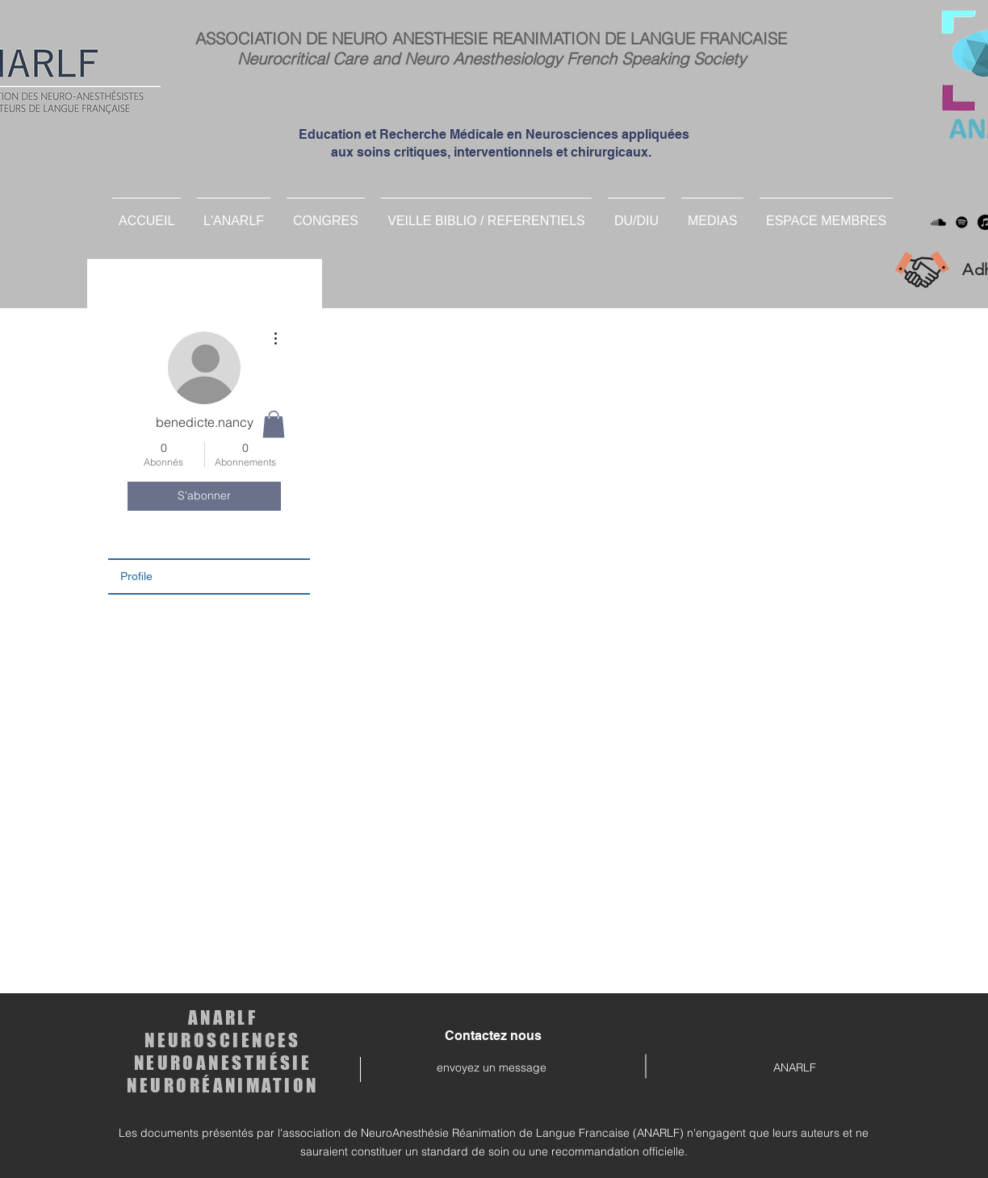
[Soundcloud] (938, 222)
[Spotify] (961, 222)
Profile (136, 576)
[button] (636, 214)
